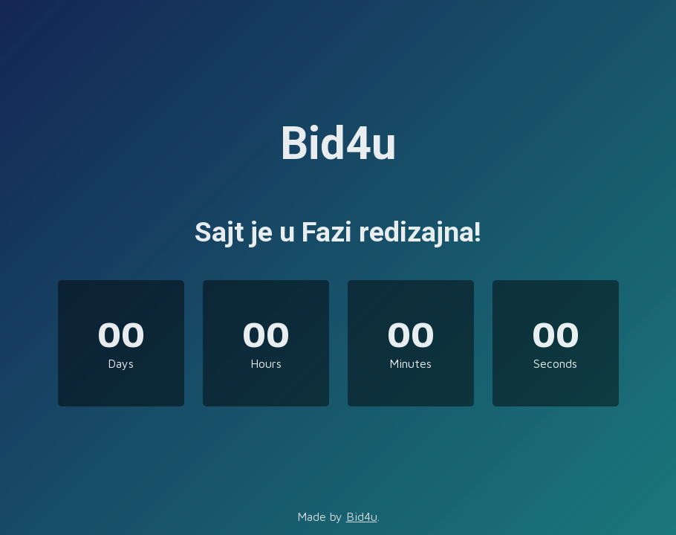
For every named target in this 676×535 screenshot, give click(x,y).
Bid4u (361, 516)
